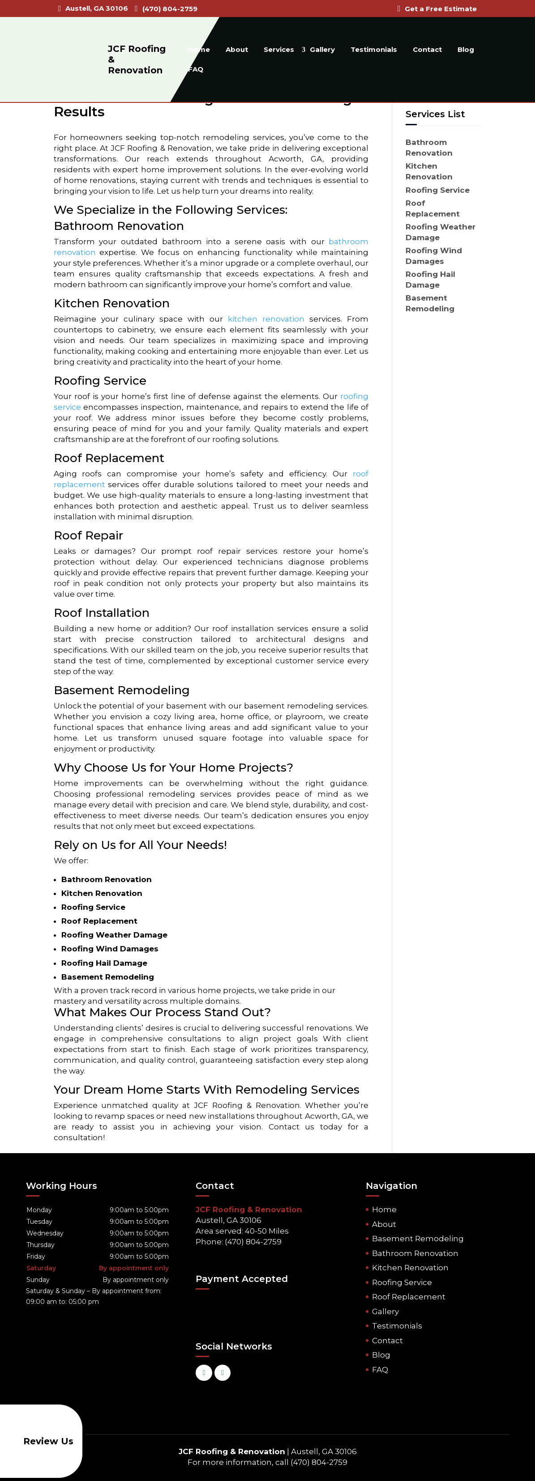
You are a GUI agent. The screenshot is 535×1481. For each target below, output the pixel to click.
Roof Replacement (408, 1296)
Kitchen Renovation (410, 1267)
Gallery (322, 49)
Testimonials (374, 49)
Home (199, 49)
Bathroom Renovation (415, 1253)
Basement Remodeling (418, 1238)
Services (279, 49)
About (237, 49)
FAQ (195, 69)
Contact (427, 49)
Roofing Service (402, 1282)
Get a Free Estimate (441, 8)
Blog (466, 49)
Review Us (38, 1441)
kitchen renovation (266, 318)
